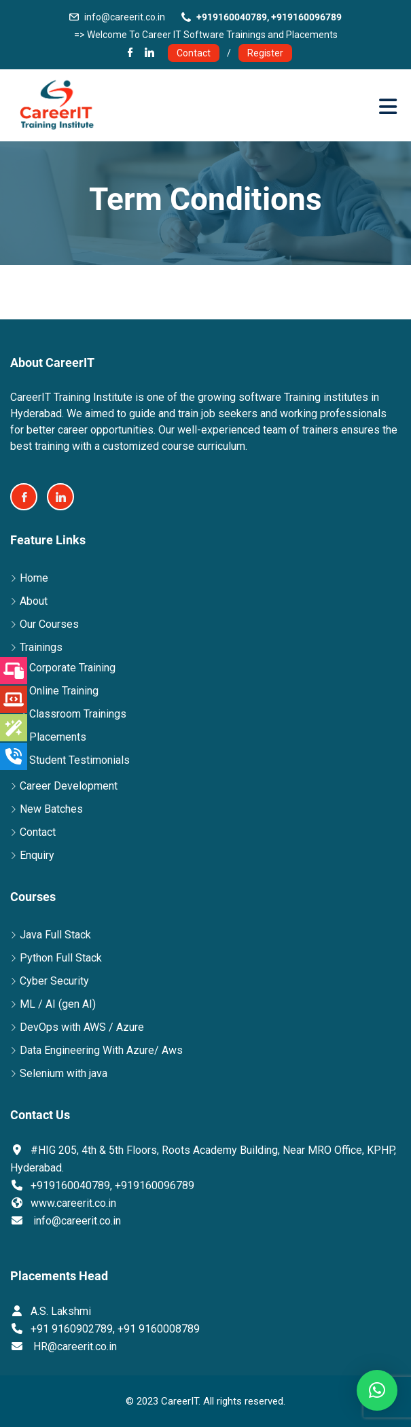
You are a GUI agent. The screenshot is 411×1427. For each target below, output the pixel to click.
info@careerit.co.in (124, 17)
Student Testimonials (79, 760)
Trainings (41, 647)
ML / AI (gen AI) (58, 1004)
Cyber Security (54, 980)
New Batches (51, 809)
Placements (57, 736)
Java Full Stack (55, 934)
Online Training (64, 690)
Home (34, 577)
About (34, 601)
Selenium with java (63, 1073)
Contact (194, 53)
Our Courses (49, 624)
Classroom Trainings (77, 713)
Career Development (69, 785)
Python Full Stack (61, 957)
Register (265, 53)
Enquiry (37, 855)
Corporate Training (72, 667)
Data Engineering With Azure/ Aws (101, 1050)
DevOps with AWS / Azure (82, 1027)
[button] (377, 1390)
